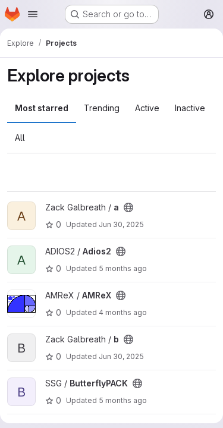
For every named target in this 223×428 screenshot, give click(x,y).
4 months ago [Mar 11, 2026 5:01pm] (123, 312)
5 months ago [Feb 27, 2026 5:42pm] (123, 400)
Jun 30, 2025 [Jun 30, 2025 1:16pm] (121, 356)
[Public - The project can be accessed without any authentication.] (128, 207)
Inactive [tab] (190, 108)
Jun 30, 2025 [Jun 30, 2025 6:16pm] (121, 224)
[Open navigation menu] (32, 14)
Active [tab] (147, 108)
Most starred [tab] (41, 108)
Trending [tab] (102, 108)
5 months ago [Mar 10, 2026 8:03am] (123, 268)
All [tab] (20, 138)
